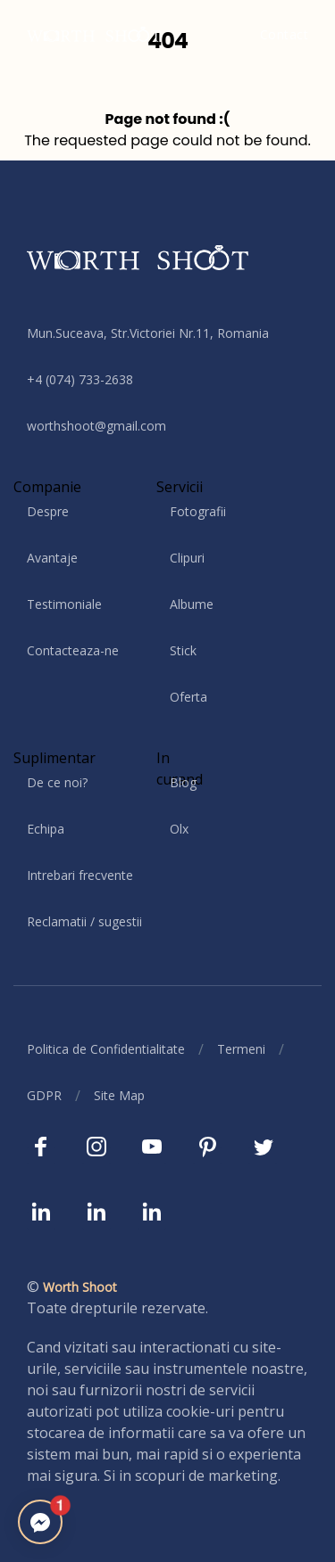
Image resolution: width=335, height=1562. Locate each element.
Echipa (45, 828)
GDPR (44, 1095)
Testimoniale (64, 604)
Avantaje (52, 557)
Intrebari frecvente (80, 875)
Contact (284, 34)
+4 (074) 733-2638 (80, 379)
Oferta (188, 696)
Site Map (119, 1095)
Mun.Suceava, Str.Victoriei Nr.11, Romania (148, 333)
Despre (48, 511)
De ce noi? (57, 782)
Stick (183, 650)
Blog (183, 782)
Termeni (241, 1048)
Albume (192, 604)
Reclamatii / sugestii (84, 921)
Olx (179, 828)
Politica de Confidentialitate (106, 1048)
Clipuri (187, 557)
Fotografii (198, 511)
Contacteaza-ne (73, 650)
